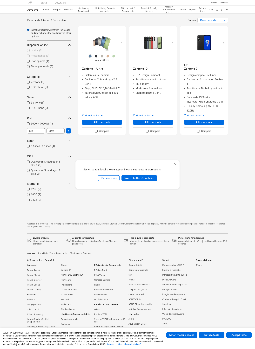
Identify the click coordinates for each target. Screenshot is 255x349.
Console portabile (69, 319)
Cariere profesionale (138, 270)
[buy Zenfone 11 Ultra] (92, 69)
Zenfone (87, 253)
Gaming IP (66, 270)
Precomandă (40, 55)
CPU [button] (49, 156)
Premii (131, 280)
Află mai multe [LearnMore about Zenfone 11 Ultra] (102, 122)
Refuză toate (211, 335)
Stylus (64, 265)
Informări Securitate (171, 309)
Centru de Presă (136, 294)
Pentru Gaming (34, 289)
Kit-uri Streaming (35, 314)
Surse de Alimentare (103, 289)
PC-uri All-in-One (69, 289)
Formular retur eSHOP (173, 265)
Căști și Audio (33, 309)
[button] (213, 3)
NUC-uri (65, 299)
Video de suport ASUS (173, 314)
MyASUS (166, 319)
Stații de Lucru (67, 309)
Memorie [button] (49, 183)
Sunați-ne (166, 304)
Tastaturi (31, 299)
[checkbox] (47, 50)
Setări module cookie (181, 335)
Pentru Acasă (33, 270)
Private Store (202, 10)
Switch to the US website (139, 178)
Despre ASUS (135, 265)
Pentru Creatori (34, 280)
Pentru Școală (33, 285)
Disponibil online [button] (49, 45)
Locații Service (169, 289)
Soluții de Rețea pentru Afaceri (108, 326)
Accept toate (239, 335)
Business (224, 2)
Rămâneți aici (109, 178)
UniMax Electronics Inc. (139, 309)
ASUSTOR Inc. (135, 299)
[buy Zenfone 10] (140, 69)
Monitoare (66, 280)
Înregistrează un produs (173, 294)
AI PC (131, 319)
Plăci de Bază (100, 270)
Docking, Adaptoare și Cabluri (41, 326)
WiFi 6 (97, 309)
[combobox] (212, 20)
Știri (130, 275)
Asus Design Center (137, 324)
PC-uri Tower (67, 294)
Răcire (97, 285)
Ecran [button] (49, 140)
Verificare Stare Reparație (174, 284)
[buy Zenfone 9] (190, 69)
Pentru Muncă (33, 275)
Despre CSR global (137, 289)
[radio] (90, 56)
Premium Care (169, 280)
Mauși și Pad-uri (34, 304)
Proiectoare (66, 285)
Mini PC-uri (66, 304)
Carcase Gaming (102, 280)
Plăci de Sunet (101, 294)
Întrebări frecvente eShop (174, 275)
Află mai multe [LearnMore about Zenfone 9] (204, 122)
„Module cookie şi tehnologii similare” (124, 344)
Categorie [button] (49, 76)
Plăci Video (99, 275)
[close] (175, 164)
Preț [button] (49, 118)
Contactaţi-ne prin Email (174, 299)
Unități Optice (101, 299)
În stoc (36, 50)
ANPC (165, 323)
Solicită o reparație (171, 270)
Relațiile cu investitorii (138, 284)
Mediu (199, 265)
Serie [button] (49, 97)
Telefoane (65, 324)
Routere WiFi (100, 314)
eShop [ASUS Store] (46, 9)
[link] (32, 10)
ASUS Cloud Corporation (140, 304)
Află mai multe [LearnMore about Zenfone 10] (153, 122)
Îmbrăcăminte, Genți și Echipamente (37, 320)
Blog (211, 9)
